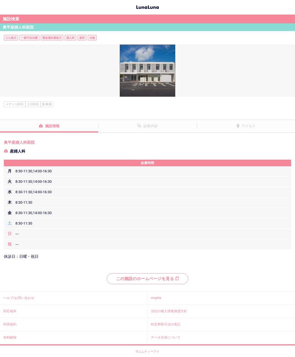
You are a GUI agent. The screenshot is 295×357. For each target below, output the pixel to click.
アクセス (248, 126)
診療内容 (150, 126)
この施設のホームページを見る (147, 278)
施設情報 (52, 126)
